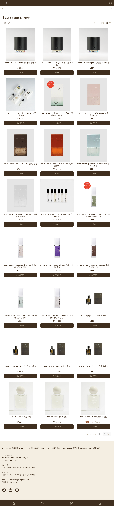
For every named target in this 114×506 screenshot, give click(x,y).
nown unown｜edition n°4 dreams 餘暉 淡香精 (57, 165)
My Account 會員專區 (10, 448)
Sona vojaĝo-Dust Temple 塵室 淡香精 (20, 366)
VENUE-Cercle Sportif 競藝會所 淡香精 (93, 63)
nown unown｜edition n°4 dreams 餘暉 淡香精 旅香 (93, 266)
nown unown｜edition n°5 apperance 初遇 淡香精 (93, 165)
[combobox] (7, 23)
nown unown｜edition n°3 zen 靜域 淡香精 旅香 (56, 266)
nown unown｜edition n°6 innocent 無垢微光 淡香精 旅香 (57, 317)
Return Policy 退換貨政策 (29, 448)
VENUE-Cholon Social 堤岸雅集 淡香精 (20, 63)
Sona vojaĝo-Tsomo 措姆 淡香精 (57, 366)
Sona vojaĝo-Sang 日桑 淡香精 (93, 316)
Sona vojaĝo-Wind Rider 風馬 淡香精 (93, 366)
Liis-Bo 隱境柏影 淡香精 (57, 417)
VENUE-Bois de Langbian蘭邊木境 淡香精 (57, 64)
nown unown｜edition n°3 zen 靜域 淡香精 (20, 165)
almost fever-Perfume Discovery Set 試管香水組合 (57, 215)
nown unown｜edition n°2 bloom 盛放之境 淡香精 (93, 114)
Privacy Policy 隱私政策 (70, 448)
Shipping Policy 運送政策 (90, 448)
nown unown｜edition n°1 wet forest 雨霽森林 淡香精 (57, 114)
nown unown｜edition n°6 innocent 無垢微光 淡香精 (20, 215)
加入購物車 (20, 72)
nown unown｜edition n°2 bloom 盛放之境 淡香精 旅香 (20, 266)
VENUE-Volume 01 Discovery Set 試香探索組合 (20, 114)
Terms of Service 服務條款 (50, 448)
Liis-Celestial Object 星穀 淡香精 (93, 417)
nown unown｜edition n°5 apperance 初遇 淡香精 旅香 (20, 317)
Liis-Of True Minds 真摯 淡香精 (20, 417)
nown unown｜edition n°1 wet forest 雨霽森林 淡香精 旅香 (93, 215)
